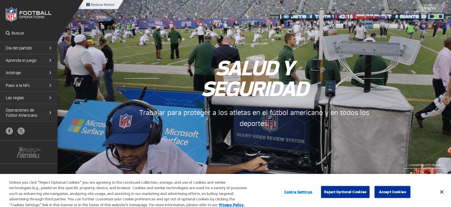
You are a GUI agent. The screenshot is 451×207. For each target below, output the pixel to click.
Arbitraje (13, 72)
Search (8, 33)
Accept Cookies (392, 194)
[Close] (441, 194)
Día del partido (19, 48)
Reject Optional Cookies (345, 194)
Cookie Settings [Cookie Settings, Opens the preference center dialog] (298, 194)
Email (438, 174)
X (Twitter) (21, 131)
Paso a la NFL (18, 85)
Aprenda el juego (21, 60)
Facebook (9, 131)
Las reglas (15, 97)
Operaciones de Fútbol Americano (21, 113)
